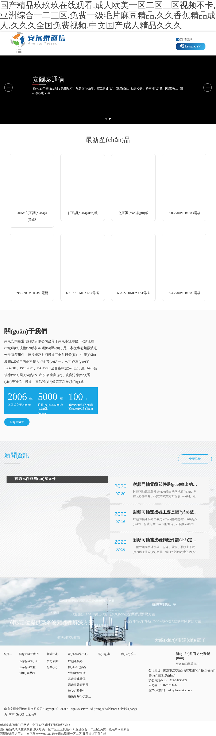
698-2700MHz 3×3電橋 (184, 213)
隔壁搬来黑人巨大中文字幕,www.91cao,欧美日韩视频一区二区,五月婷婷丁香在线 (53, 733)
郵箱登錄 (186, 39)
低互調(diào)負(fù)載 (83, 213)
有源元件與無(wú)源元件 (35, 479)
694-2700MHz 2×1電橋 (184, 293)
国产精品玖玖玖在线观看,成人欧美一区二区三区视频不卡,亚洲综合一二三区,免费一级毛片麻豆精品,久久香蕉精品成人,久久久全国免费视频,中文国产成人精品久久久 (108, 15)
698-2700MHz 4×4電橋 (82, 293)
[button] (106, 119)
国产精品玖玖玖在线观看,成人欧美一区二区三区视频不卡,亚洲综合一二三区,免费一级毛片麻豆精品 (65, 729)
